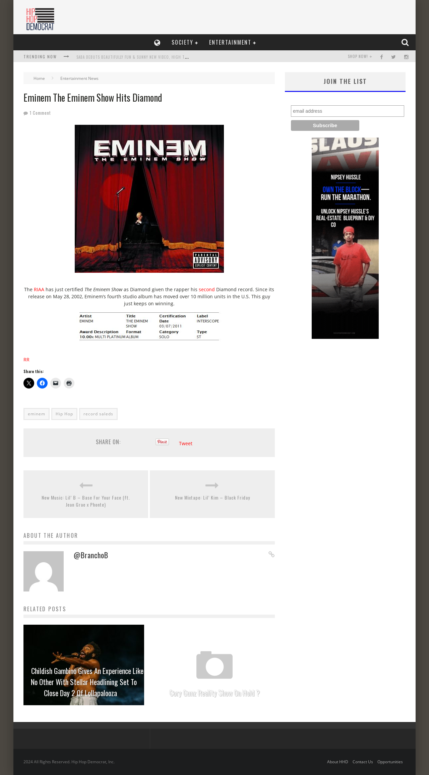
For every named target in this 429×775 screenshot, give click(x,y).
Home (39, 78)
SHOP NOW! (358, 56)
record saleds (98, 414)
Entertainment (230, 42)
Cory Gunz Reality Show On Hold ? (215, 692)
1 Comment (40, 112)
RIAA (39, 289)
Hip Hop (64, 414)
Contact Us (363, 762)
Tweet (185, 443)
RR (26, 359)
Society (182, 42)
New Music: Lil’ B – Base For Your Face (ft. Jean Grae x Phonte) (86, 501)
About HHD (337, 762)
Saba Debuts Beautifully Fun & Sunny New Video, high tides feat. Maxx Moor (150, 57)
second (207, 289)
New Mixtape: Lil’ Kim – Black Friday (212, 497)
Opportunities (390, 762)
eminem (36, 414)
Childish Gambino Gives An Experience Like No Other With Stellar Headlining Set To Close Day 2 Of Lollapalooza (87, 681)
